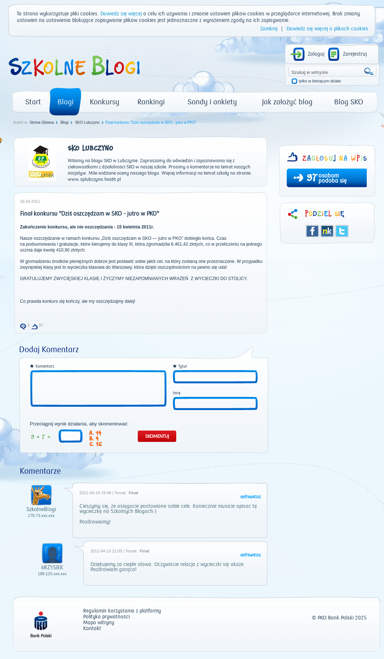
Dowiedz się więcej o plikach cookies (327, 29)
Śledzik (327, 231)
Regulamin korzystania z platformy (122, 611)
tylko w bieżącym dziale (320, 81)
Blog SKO (348, 102)
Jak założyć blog (287, 102)
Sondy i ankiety (212, 102)
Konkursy (104, 102)
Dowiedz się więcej (121, 14)
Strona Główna (42, 122)
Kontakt (92, 629)
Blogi (66, 102)
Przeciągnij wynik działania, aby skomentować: (79, 424)
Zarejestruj (355, 54)
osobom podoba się (332, 178)
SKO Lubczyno (87, 122)
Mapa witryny (98, 623)
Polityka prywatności (106, 617)
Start (33, 102)
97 (312, 179)
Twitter (342, 231)
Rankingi (151, 102)
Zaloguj (316, 54)
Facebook (313, 231)
